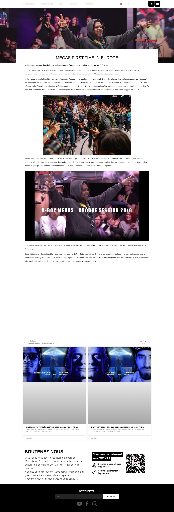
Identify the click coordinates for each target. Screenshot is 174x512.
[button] (124, 4)
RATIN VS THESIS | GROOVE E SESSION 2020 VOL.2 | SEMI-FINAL (117, 427)
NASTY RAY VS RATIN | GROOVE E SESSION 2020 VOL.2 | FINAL (52, 427)
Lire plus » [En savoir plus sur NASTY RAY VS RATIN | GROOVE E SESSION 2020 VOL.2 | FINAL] (30, 434)
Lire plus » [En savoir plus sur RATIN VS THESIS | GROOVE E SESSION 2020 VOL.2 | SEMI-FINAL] (95, 434)
